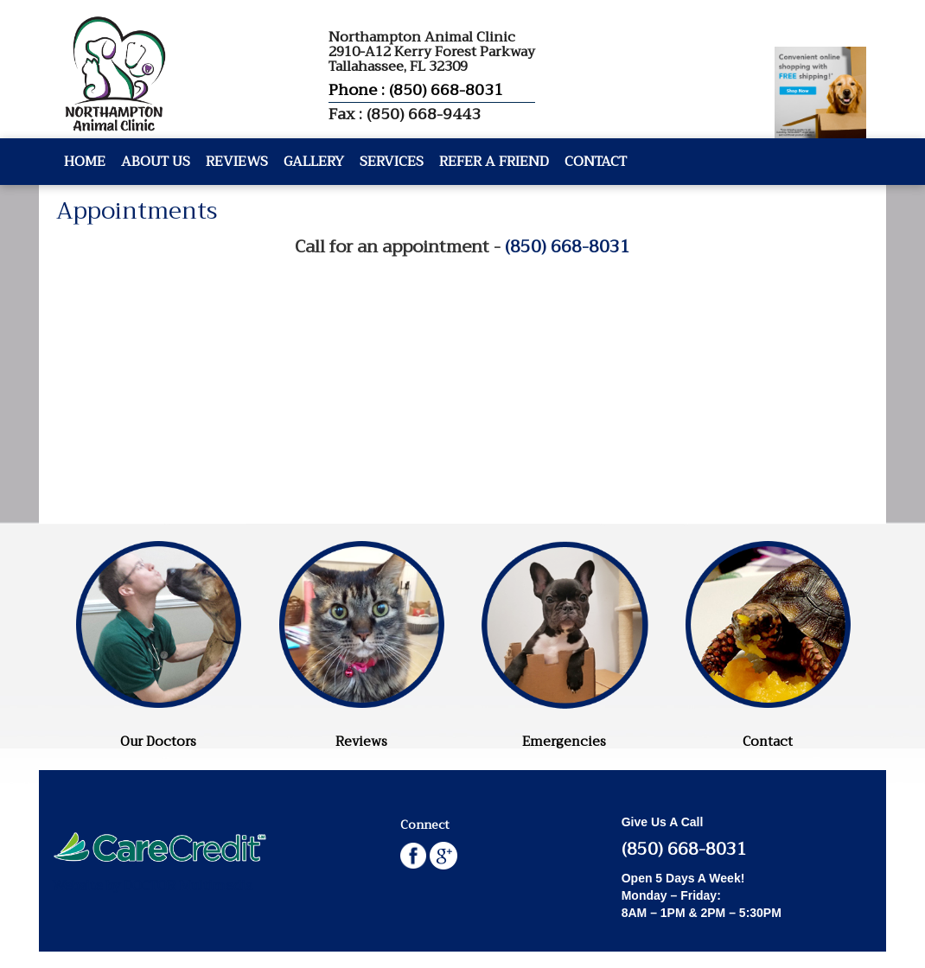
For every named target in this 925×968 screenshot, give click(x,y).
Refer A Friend (494, 162)
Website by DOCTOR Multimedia (152, 886)
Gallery (314, 162)
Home (84, 162)
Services (392, 162)
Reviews (237, 162)
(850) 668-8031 (567, 247)
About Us (155, 162)
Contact (596, 162)
